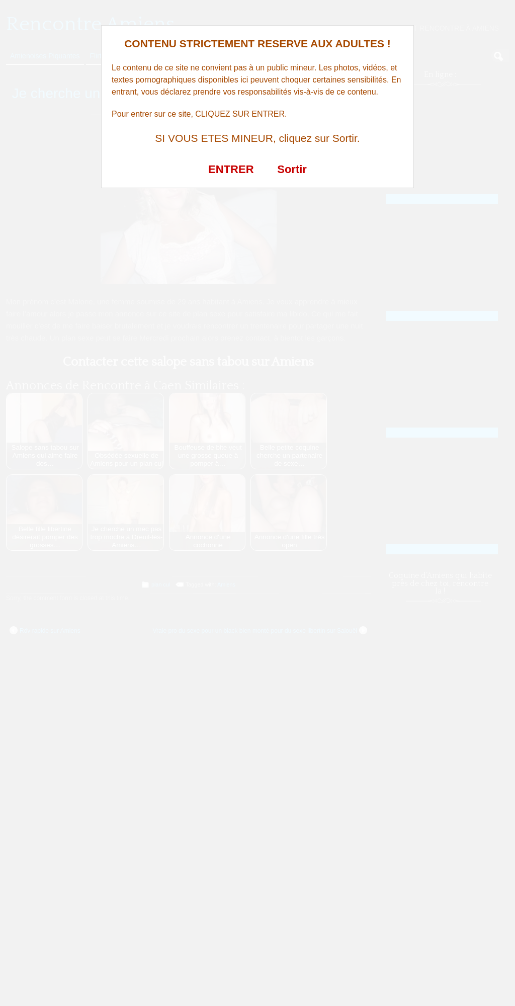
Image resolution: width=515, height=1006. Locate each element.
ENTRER (230, 169)
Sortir (292, 169)
